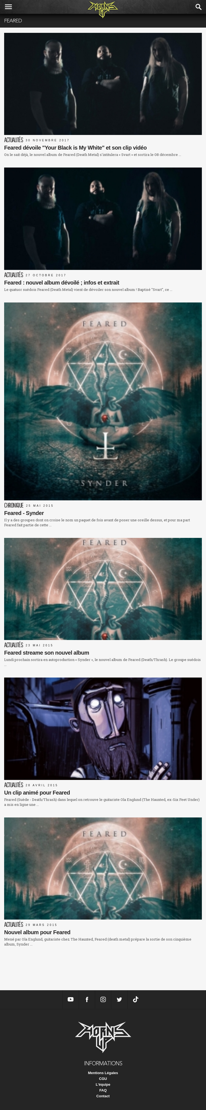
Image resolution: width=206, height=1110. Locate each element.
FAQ (103, 1090)
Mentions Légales (103, 1073)
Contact (102, 1096)
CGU (103, 1079)
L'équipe (103, 1084)
